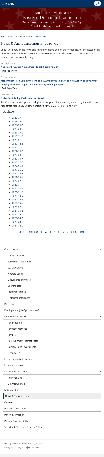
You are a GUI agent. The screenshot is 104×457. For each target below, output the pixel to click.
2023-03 (16, 132)
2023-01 (16, 140)
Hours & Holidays (13, 365)
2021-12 (16, 188)
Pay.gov (12, 334)
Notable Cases (15, 273)
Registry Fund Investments (22, 346)
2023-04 (16, 128)
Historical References (19, 297)
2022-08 (16, 158)
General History (16, 255)
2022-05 (16, 169)
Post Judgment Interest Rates (23, 340)
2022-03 (16, 177)
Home (3, 36)
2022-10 (16, 151)
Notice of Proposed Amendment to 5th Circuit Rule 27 (29, 66)
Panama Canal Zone (15, 408)
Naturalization (11, 389)
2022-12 (16, 143)
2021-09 (16, 199)
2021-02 (16, 225)
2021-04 (16, 218)
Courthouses (14, 285)
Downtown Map (16, 383)
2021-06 (16, 210)
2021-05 (16, 214)
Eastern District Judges (19, 261)
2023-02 (16, 136)
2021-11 (16, 192)
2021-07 (16, 207)
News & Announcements (36, 36)
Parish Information (14, 414)
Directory (9, 304)
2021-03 (16, 221)
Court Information (16, 36)
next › (74, 231)
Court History (11, 249)
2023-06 (16, 121)
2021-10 (16, 195)
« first (21, 231)
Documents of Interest (19, 279)
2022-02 (16, 180)
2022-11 (16, 147)
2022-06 (16, 166)
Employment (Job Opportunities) (21, 310)
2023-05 (16, 125)
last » (83, 231)
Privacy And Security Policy (15, 447)
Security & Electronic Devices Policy (23, 427)
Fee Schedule (15, 322)
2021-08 (16, 203)
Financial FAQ (15, 352)
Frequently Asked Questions (19, 359)
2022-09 (16, 154)
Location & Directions (15, 371)
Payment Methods (17, 328)
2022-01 (16, 184)
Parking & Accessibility (16, 420)
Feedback (16, 443)
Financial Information (15, 316)
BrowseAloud (33, 447)
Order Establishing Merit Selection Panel (22, 98)
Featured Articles (17, 291)
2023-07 (16, 117)
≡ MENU (8, 3)
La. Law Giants (15, 267)
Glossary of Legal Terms (32, 443)
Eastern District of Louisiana (52, 17)
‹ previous (32, 231)
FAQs (48, 443)
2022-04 (16, 173)
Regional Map (15, 377)
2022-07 (16, 162)
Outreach (9, 402)
